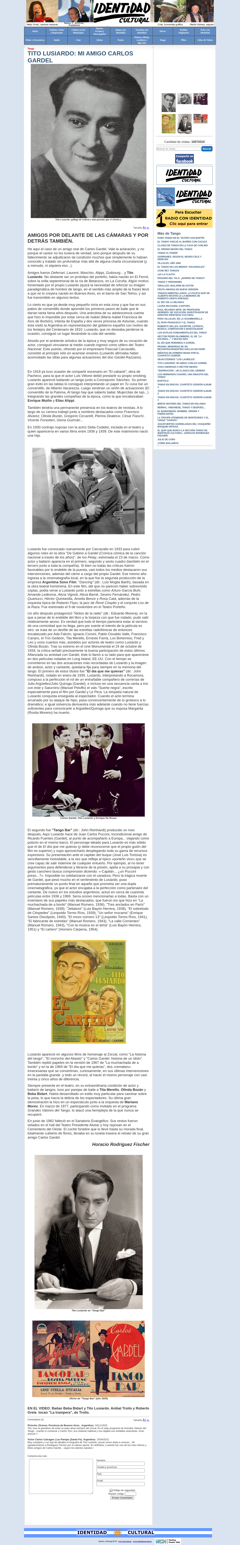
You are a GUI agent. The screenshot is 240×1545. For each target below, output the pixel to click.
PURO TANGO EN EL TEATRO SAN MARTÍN (181, 238)
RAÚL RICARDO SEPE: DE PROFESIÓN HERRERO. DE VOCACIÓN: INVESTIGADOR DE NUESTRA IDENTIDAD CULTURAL (183, 312)
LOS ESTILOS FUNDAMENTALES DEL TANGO (182, 332)
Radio (57, 40)
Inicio (35, 31)
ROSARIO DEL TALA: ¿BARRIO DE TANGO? (181, 278)
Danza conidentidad (121, 31)
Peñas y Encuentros (35, 40)
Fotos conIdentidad (205, 31)
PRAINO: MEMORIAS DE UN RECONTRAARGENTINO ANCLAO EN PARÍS (181, 348)
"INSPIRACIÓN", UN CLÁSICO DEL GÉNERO (181, 370)
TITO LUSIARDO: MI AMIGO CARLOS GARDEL (182, 363)
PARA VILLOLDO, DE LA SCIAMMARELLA (180, 318)
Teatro (121, 40)
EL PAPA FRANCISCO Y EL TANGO (176, 322)
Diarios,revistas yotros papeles (99, 31)
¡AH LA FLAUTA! (166, 274)
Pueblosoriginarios (183, 31)
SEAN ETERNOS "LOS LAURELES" (176, 359)
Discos (163, 31)
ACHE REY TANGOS (168, 270)
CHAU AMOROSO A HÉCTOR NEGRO (177, 367)
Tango (163, 40)
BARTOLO (163, 381)
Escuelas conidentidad (142, 31)
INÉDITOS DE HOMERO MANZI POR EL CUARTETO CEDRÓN (178, 354)
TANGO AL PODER (168, 253)
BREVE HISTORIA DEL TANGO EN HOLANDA (182, 403)
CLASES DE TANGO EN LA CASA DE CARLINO (183, 245)
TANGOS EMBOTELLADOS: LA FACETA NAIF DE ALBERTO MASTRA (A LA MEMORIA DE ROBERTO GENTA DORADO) (184, 296)
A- (148, 227)
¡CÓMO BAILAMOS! (168, 443)
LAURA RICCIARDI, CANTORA (174, 306)
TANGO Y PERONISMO (170, 282)
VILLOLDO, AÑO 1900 (169, 263)
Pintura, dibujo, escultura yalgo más (142, 40)
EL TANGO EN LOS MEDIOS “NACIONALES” (181, 267)
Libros (99, 40)
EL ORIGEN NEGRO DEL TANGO (175, 249)
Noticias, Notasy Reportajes (57, 31)
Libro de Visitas (205, 40)
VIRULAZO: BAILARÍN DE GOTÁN (176, 285)
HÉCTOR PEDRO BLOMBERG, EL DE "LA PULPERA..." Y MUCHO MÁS (180, 337)
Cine (78, 40)
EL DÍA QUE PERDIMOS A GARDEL (176, 343)
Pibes (183, 40)
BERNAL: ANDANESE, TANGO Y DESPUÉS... (181, 407)
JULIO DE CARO (166, 439)
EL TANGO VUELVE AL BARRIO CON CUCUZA (182, 241)
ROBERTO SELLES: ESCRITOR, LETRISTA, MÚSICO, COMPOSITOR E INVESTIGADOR (181, 327)
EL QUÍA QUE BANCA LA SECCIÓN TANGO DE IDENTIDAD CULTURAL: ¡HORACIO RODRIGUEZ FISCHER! (183, 433)
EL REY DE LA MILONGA (171, 302)
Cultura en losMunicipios (78, 31)
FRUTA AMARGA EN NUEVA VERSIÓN (178, 289)
